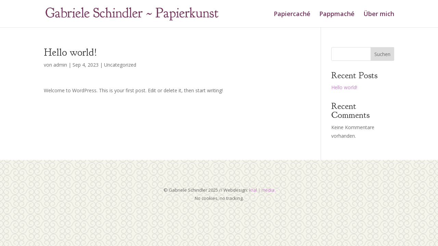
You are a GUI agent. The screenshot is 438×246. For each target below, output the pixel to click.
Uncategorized (120, 65)
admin (60, 65)
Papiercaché (292, 14)
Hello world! (344, 87)
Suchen (382, 54)
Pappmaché (337, 14)
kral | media (261, 190)
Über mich (378, 14)
